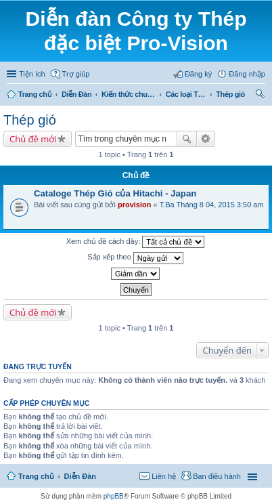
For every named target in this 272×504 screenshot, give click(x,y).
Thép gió (230, 94)
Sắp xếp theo (135, 258)
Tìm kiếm (187, 139)
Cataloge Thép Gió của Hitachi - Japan (115, 193)
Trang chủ (34, 94)
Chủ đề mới (32, 139)
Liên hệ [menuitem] (164, 476)
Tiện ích (32, 74)
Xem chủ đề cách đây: (135, 242)
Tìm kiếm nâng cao (206, 139)
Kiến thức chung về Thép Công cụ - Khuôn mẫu (128, 94)
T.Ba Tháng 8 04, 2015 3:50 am (212, 205)
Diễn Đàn (76, 94)
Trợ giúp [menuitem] (76, 74)
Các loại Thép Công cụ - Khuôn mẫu (186, 94)
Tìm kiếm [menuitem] (260, 95)
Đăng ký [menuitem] (198, 74)
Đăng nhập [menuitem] (247, 74)
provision (135, 205)
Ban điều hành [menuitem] (217, 476)
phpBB (114, 496)
